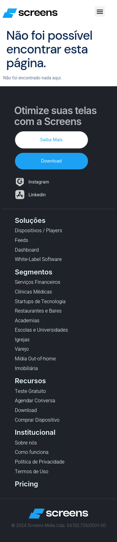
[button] (100, 11)
